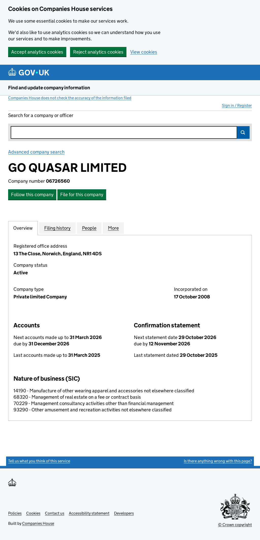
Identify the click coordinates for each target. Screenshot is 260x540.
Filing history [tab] (57, 228)
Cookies (33, 513)
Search (243, 132)
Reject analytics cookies (98, 52)
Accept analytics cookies (37, 52)
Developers (124, 513)
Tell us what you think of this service (39, 461)
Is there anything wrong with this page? (218, 461)
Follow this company (32, 194)
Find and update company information (49, 88)
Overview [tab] (23, 228)
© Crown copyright (235, 524)
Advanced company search (36, 152)
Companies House (38, 523)
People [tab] (89, 228)
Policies (15, 513)
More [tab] (113, 228)
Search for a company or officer (40, 115)
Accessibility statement (89, 513)
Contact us (54, 513)
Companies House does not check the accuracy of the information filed (69, 97)
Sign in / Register (237, 105)
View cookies (143, 51)
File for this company (81, 194)
